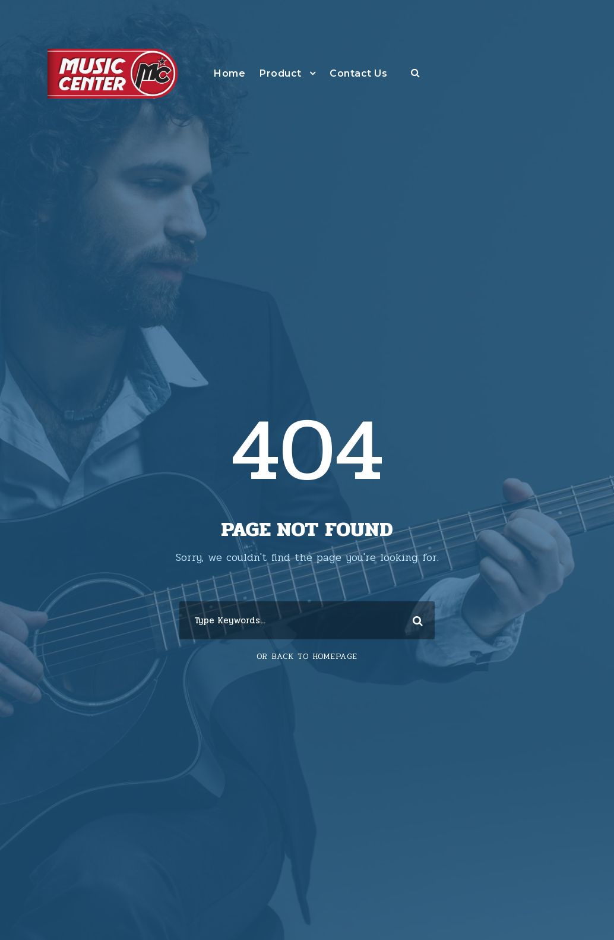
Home (229, 73)
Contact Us (358, 73)
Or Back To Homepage (307, 656)
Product (280, 73)
